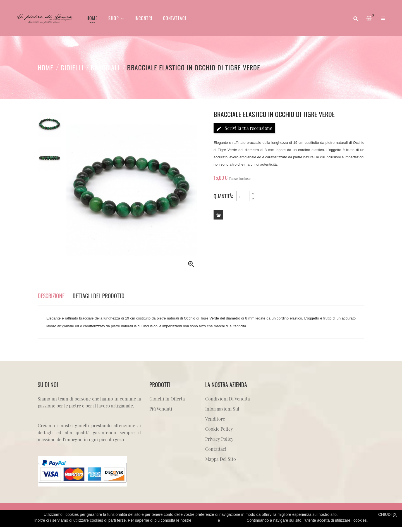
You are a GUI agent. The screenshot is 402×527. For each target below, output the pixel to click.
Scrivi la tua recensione (244, 128)
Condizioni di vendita (227, 399)
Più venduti (160, 409)
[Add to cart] (218, 215)
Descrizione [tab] (51, 295)
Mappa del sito (220, 459)
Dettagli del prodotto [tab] (99, 295)
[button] (383, 18)
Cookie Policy (219, 429)
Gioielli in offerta (167, 399)
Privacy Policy (219, 439)
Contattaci (215, 449)
